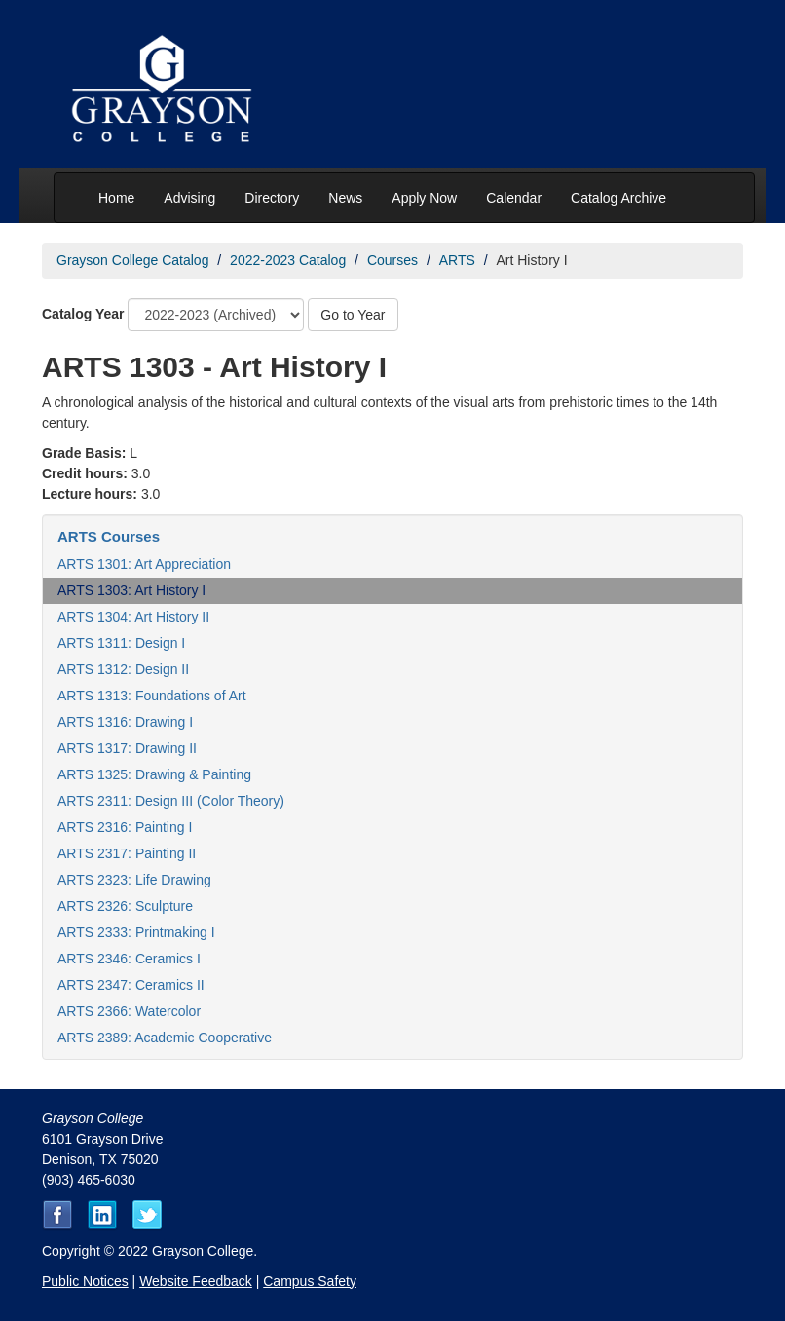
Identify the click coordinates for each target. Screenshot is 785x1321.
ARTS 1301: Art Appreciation (144, 564)
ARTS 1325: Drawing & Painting (154, 774)
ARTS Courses (108, 536)
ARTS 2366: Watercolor (129, 1011)
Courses (392, 260)
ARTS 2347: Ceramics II (131, 985)
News (345, 198)
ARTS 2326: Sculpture (125, 906)
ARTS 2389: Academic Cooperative (164, 1037)
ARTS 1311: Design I (121, 643)
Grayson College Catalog (132, 260)
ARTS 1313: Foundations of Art (151, 695)
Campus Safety (309, 1281)
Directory (271, 198)
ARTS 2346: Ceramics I (129, 958)
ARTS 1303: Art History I (131, 590)
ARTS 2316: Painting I (124, 827)
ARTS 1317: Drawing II (127, 748)
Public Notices (85, 1281)
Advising (189, 198)
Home (116, 198)
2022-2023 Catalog (288, 260)
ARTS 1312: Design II (123, 669)
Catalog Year (83, 313)
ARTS (457, 260)
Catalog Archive (618, 198)
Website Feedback (195, 1281)
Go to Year (352, 314)
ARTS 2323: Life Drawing (134, 879)
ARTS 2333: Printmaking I (136, 932)
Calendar (514, 198)
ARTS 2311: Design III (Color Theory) (170, 801)
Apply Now (424, 198)
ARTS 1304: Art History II (133, 616)
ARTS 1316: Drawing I (125, 722)
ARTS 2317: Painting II (126, 853)
